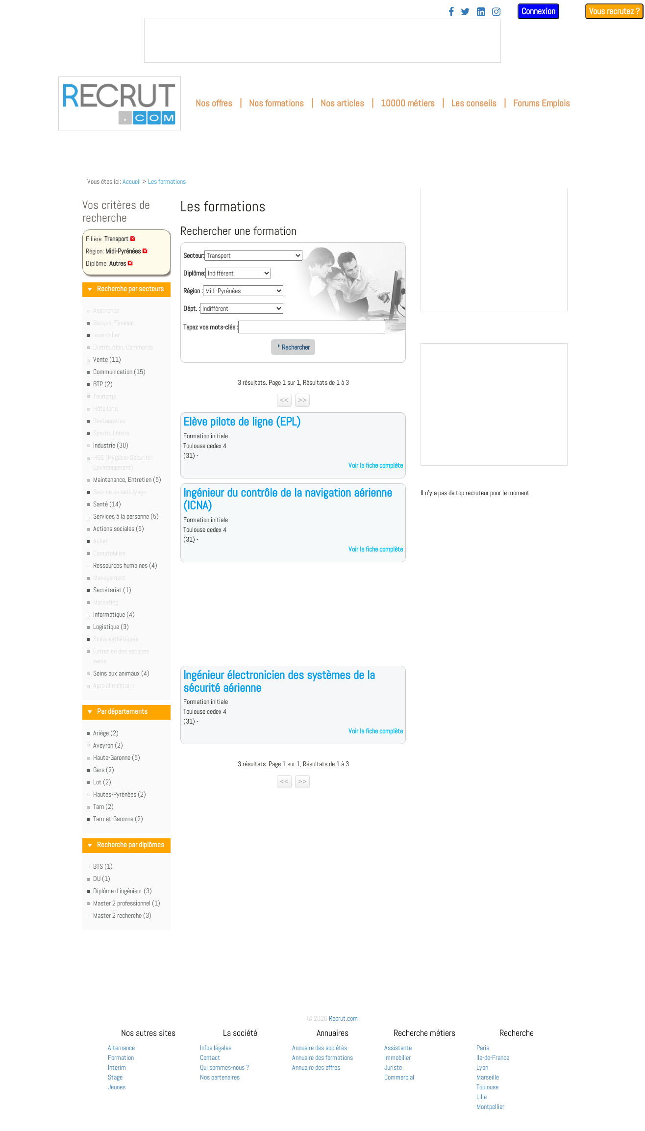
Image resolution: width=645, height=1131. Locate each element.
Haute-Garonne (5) (116, 757)
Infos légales (215, 1047)
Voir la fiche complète (375, 465)
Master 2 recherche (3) (122, 915)
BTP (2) (103, 383)
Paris (482, 1047)
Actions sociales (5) (118, 528)
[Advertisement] (293, 621)
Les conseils (473, 103)
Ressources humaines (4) (125, 565)
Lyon (482, 1067)
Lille (481, 1096)
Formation (121, 1057)
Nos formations (276, 103)
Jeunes (116, 1086)
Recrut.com (343, 1018)
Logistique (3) (111, 626)
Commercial (399, 1077)
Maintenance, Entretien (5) (127, 479)
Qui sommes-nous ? (224, 1067)
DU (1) (101, 878)
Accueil (132, 181)
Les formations (167, 181)
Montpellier (490, 1106)
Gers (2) (103, 769)
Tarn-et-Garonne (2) (118, 818)
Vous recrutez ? (614, 11)
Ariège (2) (106, 733)
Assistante (398, 1047)
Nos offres (214, 103)
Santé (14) (107, 504)
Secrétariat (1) (112, 589)
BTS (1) (103, 866)
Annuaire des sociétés (319, 1047)
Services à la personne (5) (126, 516)
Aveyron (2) (108, 745)
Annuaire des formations (322, 1057)
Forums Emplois (541, 103)
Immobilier (397, 1057)
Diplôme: (194, 273)
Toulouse (487, 1086)
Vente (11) (107, 359)
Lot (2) (102, 782)
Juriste (393, 1067)
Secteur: (193, 255)
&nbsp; (322, 41)
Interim (117, 1067)
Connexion (538, 11)
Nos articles (342, 103)
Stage (115, 1077)
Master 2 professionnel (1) (126, 903)
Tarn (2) (103, 806)
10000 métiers (408, 103)
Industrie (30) (110, 445)
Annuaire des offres (316, 1067)
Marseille (487, 1077)
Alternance (121, 1047)
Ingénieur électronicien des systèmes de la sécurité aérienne (279, 681)
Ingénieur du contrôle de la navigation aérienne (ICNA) (287, 499)
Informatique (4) (114, 614)
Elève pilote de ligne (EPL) (241, 421)
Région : (193, 290)
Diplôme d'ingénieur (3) (122, 890)
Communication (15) (119, 371)
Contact (210, 1057)
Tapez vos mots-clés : (210, 327)
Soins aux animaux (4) (121, 673)
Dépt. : (191, 308)
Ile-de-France (492, 1057)
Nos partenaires (220, 1077)
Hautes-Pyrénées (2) (119, 794)
